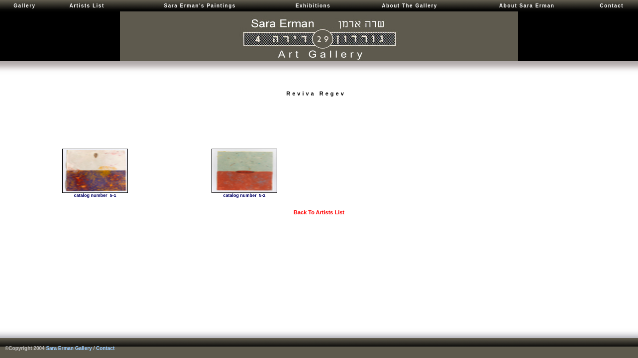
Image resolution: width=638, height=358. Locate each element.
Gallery (24, 5)
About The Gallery (409, 5)
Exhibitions (313, 5)
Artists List (86, 5)
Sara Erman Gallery (69, 348)
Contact (612, 5)
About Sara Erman (526, 5)
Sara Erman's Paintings (200, 5)
